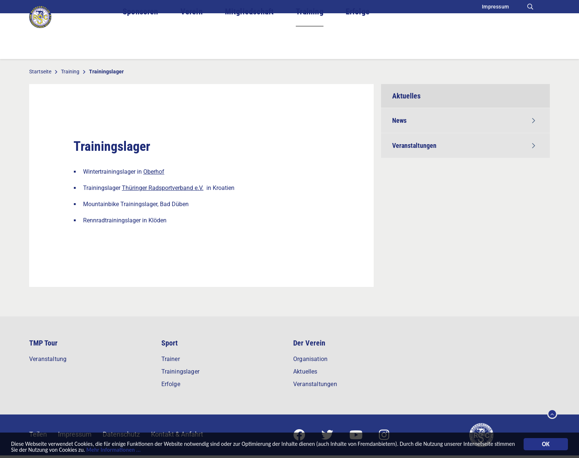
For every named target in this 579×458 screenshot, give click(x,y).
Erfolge (358, 44)
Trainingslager (180, 371)
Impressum (495, 7)
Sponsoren (140, 44)
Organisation (310, 358)
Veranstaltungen (463, 145)
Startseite (40, 71)
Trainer (170, 358)
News (463, 120)
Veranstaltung (47, 358)
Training (309, 44)
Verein (192, 44)
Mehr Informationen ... (182, 450)
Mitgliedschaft (249, 44)
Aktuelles (305, 371)
